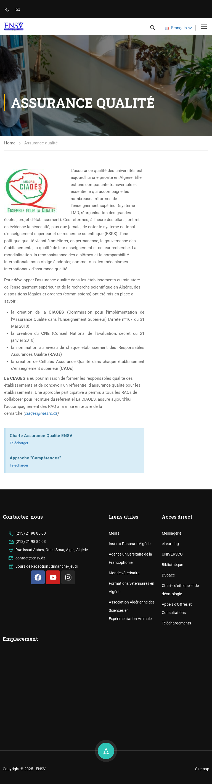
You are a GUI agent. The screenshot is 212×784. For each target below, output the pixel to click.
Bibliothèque (172, 599)
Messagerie (171, 568)
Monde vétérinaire (124, 607)
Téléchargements (176, 658)
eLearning (170, 578)
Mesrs (114, 568)
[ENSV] (53, 727)
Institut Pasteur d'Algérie (129, 578)
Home (9, 143)
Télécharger (19, 443)
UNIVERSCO (172, 589)
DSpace (168, 610)
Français (176, 27)
